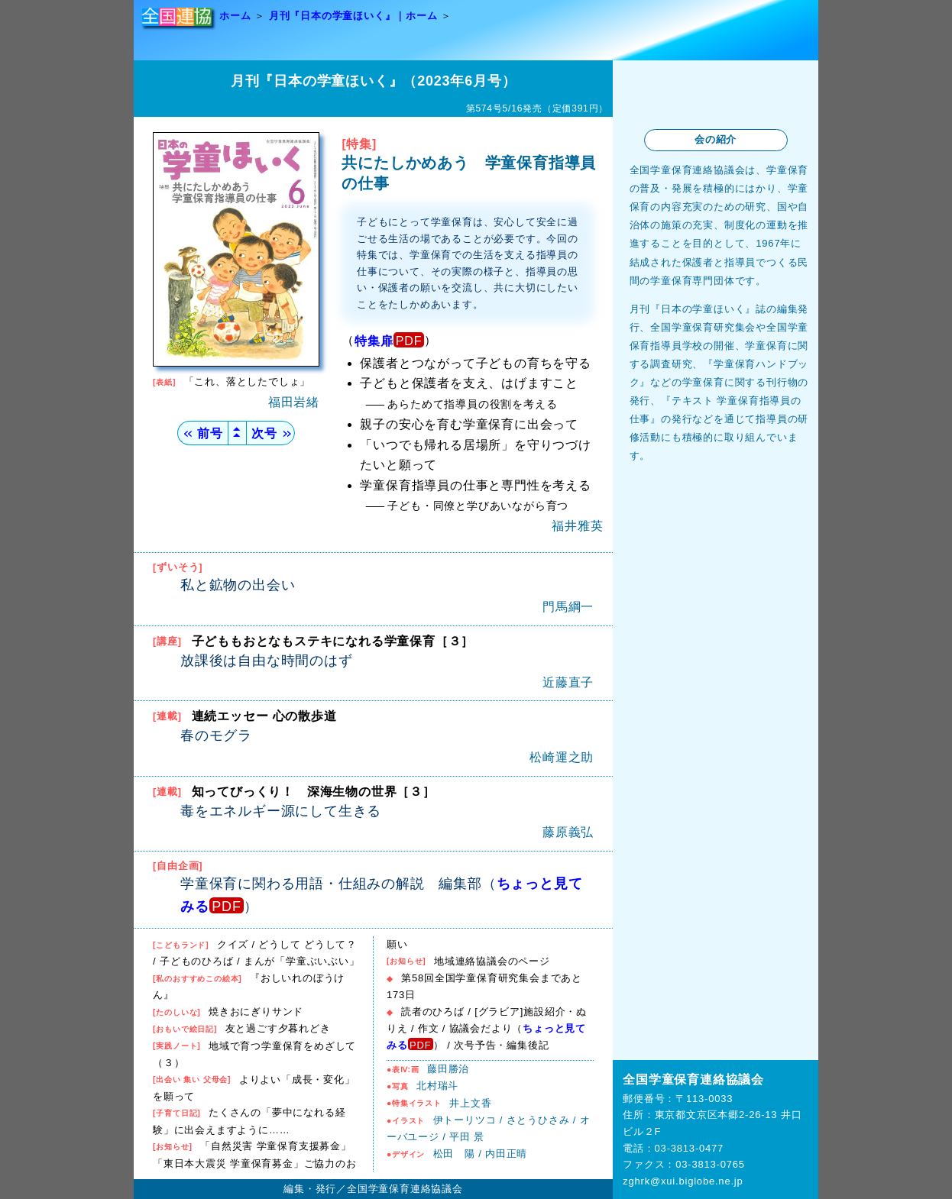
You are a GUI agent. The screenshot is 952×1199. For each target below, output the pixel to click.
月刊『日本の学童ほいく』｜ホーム (353, 15)
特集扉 (374, 340)
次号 (270, 433)
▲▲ (237, 432)
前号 (202, 433)
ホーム (235, 15)
